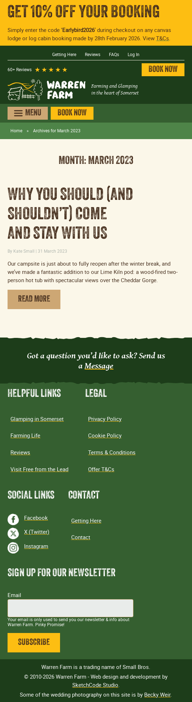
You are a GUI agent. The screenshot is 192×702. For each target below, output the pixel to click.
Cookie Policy (105, 435)
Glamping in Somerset (37, 418)
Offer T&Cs (101, 469)
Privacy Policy (105, 418)
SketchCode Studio (95, 684)
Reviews (92, 54)
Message (98, 365)
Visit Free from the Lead (39, 469)
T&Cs (162, 38)
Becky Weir (157, 694)
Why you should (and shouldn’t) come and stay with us (70, 215)
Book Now (163, 69)
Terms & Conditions (112, 452)
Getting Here (64, 54)
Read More (34, 299)
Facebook (36, 517)
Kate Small (24, 251)
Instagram (36, 546)
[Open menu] (27, 113)
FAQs (114, 54)
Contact (80, 537)
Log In (134, 54)
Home (16, 131)
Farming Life (25, 435)
